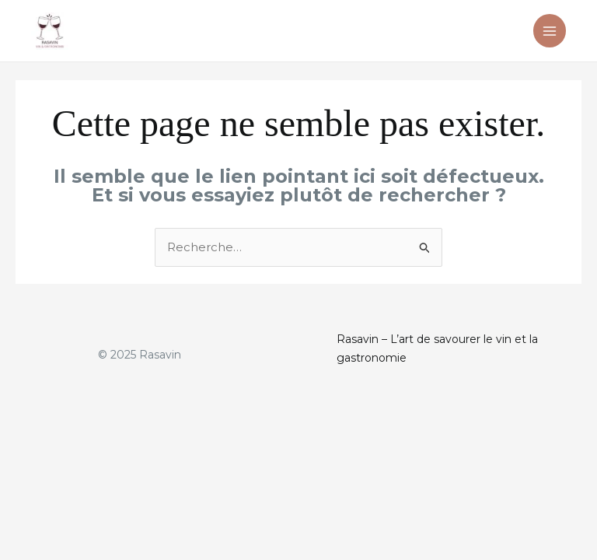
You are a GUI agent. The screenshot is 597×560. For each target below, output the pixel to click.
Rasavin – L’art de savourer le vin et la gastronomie (437, 348)
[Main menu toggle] (550, 30)
